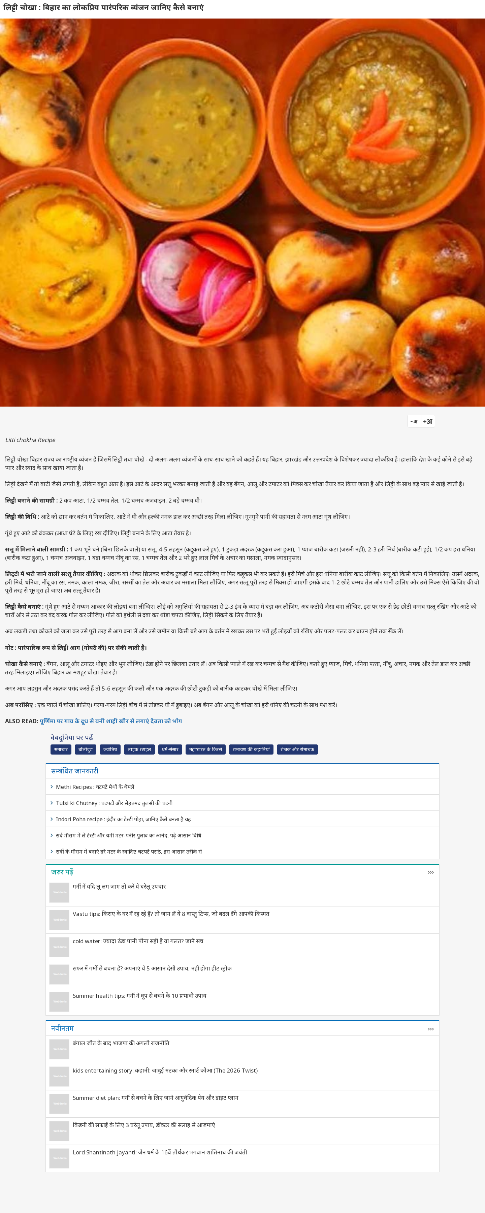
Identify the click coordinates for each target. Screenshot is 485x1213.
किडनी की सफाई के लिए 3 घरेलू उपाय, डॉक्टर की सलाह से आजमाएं (144, 1125)
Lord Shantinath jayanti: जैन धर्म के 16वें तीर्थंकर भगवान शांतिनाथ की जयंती (160, 1152)
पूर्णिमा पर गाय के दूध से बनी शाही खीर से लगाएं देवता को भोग (111, 721)
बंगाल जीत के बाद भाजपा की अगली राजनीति (121, 1043)
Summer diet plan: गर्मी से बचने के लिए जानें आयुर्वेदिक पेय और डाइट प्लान (155, 1098)
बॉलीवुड (85, 749)
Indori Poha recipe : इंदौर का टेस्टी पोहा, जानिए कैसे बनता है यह (123, 819)
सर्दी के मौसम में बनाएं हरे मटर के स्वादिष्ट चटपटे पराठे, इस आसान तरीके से (129, 851)
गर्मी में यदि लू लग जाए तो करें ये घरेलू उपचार (119, 886)
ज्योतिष (110, 749)
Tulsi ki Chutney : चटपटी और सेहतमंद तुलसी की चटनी (114, 803)
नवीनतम (62, 1028)
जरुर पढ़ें (62, 871)
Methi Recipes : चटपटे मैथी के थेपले (95, 787)
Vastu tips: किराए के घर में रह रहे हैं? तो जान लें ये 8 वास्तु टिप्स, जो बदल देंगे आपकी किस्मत (171, 914)
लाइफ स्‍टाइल (139, 749)
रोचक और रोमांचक (297, 749)
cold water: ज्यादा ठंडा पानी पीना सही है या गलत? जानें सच (138, 941)
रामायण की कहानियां (251, 749)
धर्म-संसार (170, 749)
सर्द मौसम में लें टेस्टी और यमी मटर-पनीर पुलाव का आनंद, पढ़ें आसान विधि (128, 835)
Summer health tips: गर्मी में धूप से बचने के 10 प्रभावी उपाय (139, 995)
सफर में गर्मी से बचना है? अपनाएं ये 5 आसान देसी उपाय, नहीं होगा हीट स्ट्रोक (152, 968)
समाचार (61, 749)
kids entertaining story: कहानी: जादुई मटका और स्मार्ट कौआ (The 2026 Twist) (165, 1070)
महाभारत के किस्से (205, 749)
